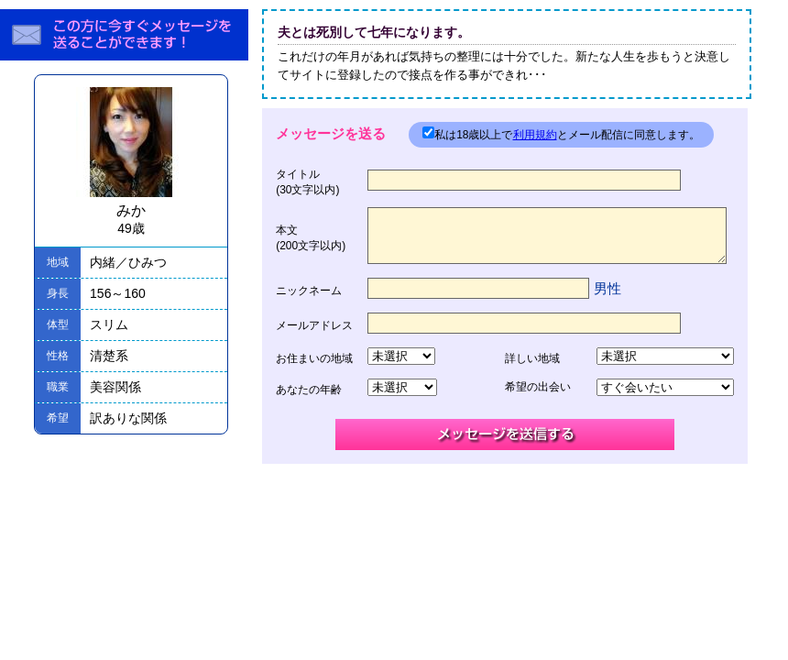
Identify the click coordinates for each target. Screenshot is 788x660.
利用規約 (535, 134)
